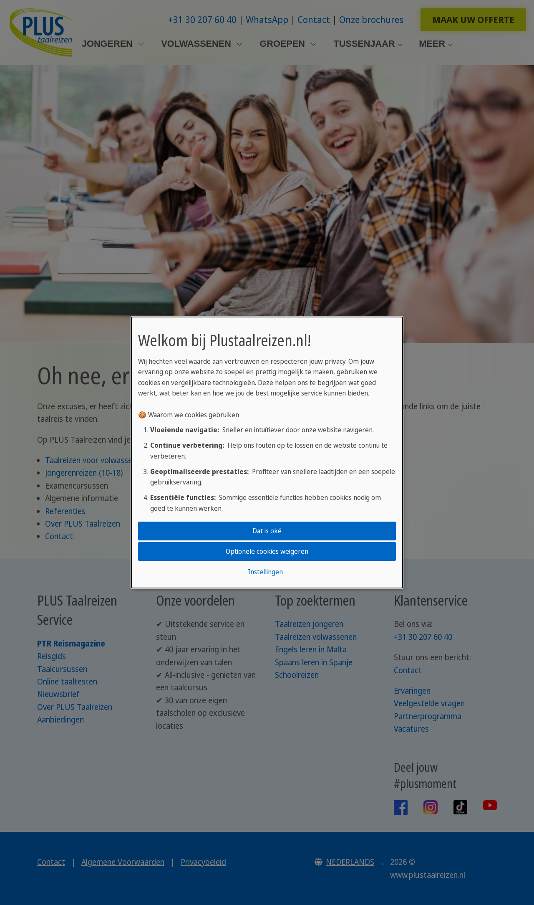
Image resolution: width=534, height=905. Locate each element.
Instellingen (265, 571)
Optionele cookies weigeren (267, 551)
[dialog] (267, 452)
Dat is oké (267, 530)
